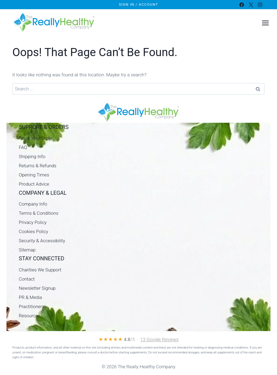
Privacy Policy (33, 222)
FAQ (23, 147)
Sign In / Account (138, 4)
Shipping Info (32, 156)
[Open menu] (265, 22)
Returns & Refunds (38, 165)
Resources (29, 315)
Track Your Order (36, 138)
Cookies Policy (33, 231)
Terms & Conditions (38, 213)
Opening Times (34, 175)
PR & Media (30, 297)
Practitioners (31, 306)
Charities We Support (40, 269)
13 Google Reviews (159, 339)
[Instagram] (260, 4)
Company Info (33, 204)
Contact (27, 279)
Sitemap (27, 250)
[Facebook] (241, 4)
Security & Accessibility (42, 240)
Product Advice (34, 184)
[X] (250, 4)
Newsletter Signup (37, 288)
